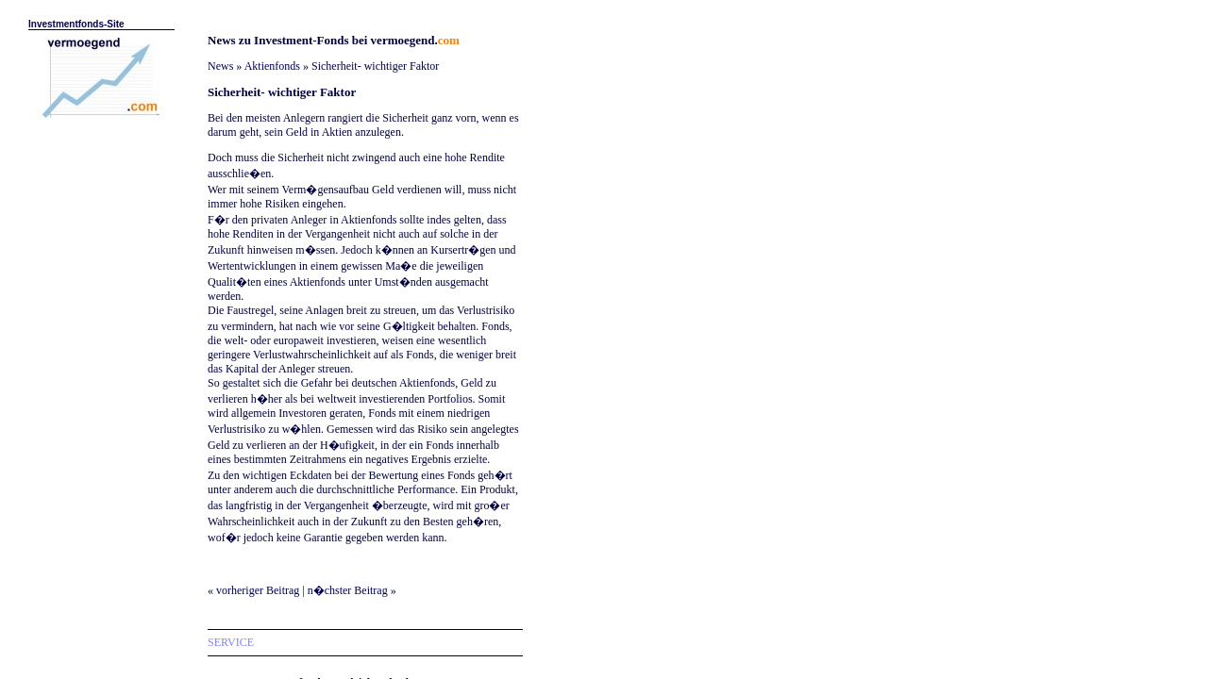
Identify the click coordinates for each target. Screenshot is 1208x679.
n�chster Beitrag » (352, 590)
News (220, 66)
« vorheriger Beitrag (253, 590)
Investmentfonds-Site (76, 24)
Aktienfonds (272, 66)
